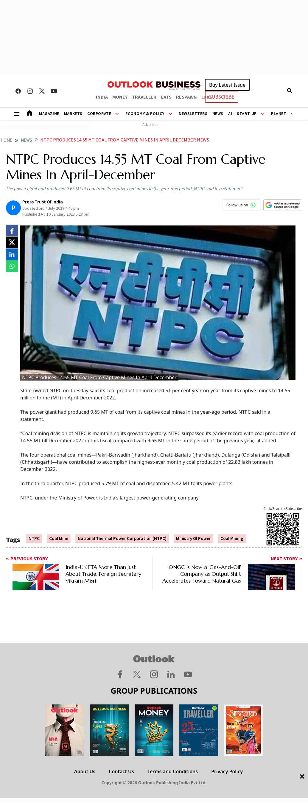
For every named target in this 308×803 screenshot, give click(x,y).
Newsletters (193, 114)
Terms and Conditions (172, 771)
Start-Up (247, 114)
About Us (84, 771)
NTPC (34, 539)
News (217, 114)
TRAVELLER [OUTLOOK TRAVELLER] (144, 97)
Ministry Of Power (193, 539)
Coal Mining (231, 539)
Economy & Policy (144, 114)
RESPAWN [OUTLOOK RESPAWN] (186, 97)
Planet (279, 114)
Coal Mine (58, 539)
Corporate (99, 114)
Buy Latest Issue (227, 85)
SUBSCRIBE (221, 97)
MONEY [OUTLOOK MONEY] (119, 97)
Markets (73, 114)
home (6, 140)
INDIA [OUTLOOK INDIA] (102, 97)
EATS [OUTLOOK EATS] (166, 97)
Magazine (49, 114)
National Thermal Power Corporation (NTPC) (122, 539)
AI (230, 114)
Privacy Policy (227, 771)
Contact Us (121, 771)
